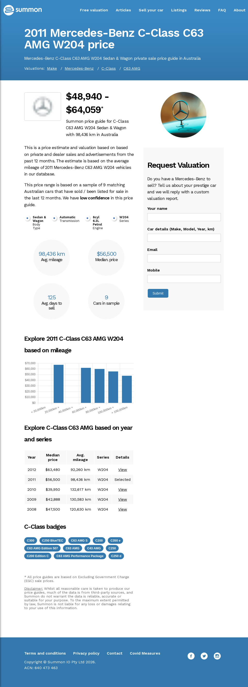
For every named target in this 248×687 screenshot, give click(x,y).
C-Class (108, 68)
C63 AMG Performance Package (79, 556)
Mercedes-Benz (79, 68)
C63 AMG (132, 68)
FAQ (222, 10)
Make (52, 68)
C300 (30, 540)
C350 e (115, 540)
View (122, 469)
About (240, 10)
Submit (158, 293)
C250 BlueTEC (52, 540)
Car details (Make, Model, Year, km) (180, 229)
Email (152, 249)
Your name (157, 208)
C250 (112, 548)
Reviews (202, 10)
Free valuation (94, 10)
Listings (179, 10)
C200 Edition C (38, 556)
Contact (115, 653)
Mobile (153, 270)
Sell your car (151, 10)
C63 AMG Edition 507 (42, 548)
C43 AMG (94, 548)
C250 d (116, 556)
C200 (99, 540)
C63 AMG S (79, 540)
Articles (123, 10)
